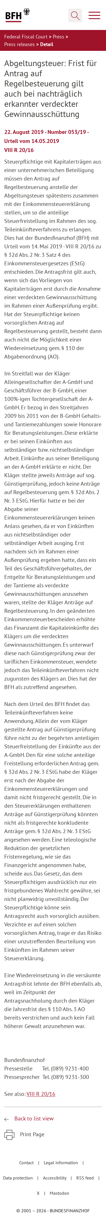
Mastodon (59, 1193)
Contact (27, 1162)
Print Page (31, 1134)
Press (59, 36)
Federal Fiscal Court (26, 36)
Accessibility (55, 1178)
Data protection (18, 1178)
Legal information (61, 1162)
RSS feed (85, 1178)
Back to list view (33, 1118)
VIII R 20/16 (41, 1094)
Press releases (20, 44)
